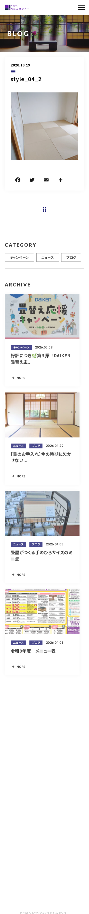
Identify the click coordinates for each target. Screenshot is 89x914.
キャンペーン (19, 259)
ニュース (47, 259)
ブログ (71, 259)
